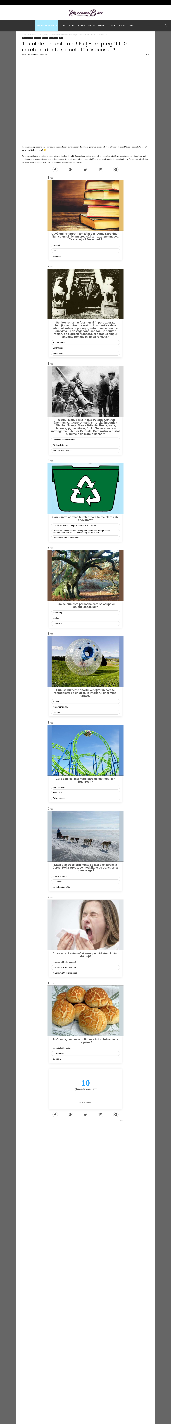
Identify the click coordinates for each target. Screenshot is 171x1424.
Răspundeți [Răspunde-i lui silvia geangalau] (34, 1183)
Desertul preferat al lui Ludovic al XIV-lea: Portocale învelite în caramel (52, 1131)
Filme (101, 25)
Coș (87, 1422)
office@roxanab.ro (21, 1389)
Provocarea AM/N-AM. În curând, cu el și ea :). (92, 1381)
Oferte (122, 25)
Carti (62, 25)
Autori (72, 25)
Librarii (91, 25)
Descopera (32, 35)
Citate (81, 25)
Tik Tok (158, 1422)
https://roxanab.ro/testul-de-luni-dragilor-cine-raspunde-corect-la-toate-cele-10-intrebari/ (72, 1249)
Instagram (133, 1422)
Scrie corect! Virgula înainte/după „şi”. (89, 1403)
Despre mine (94, 1422)
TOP (61, 38)
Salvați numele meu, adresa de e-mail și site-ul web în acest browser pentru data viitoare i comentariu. (63, 1353)
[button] (166, 26)
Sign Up (118, 1422)
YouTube (166, 1422)
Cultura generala (43, 35)
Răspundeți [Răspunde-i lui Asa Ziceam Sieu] (34, 1209)
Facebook (150, 1422)
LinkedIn (141, 1422)
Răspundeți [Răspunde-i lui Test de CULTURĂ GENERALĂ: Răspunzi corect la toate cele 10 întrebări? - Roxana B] (34, 1300)
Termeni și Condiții (107, 1422)
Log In (126, 1422)
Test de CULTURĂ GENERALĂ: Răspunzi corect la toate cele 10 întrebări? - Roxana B (65, 1291)
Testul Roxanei (54, 38)
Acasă (24, 35)
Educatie (44, 38)
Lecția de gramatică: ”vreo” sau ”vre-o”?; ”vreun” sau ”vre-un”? (119, 1131)
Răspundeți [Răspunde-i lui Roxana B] (40, 1196)
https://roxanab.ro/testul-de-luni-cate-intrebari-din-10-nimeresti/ (62, 1281)
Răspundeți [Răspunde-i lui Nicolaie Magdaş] (34, 1234)
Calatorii (111, 25)
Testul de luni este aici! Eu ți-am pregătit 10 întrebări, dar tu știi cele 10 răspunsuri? (74, 46)
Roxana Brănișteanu (29, 54)
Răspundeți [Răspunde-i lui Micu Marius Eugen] (34, 1266)
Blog (131, 25)
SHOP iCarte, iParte (47, 25)
